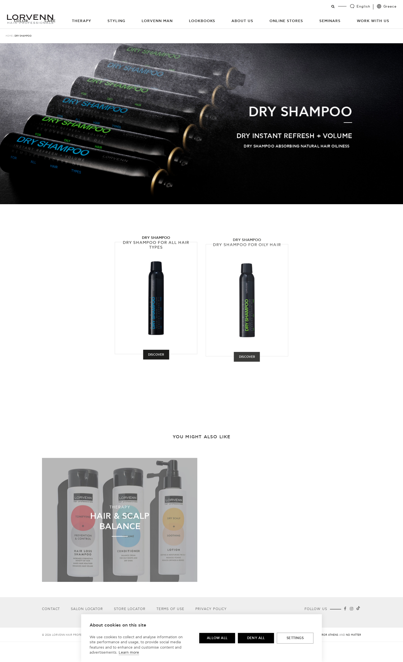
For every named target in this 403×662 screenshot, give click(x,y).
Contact (51, 609)
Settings (295, 638)
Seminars (330, 21)
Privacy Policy (211, 609)
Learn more (129, 652)
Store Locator (130, 609)
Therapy (81, 21)
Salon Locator (87, 609)
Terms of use (170, 609)
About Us (242, 21)
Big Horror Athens (324, 635)
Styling (116, 21)
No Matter (353, 635)
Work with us (373, 21)
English (363, 6)
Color (21, 21)
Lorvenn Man (157, 21)
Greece (390, 6)
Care (50, 21)
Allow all (217, 638)
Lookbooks (202, 21)
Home (9, 36)
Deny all (256, 638)
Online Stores (286, 21)
